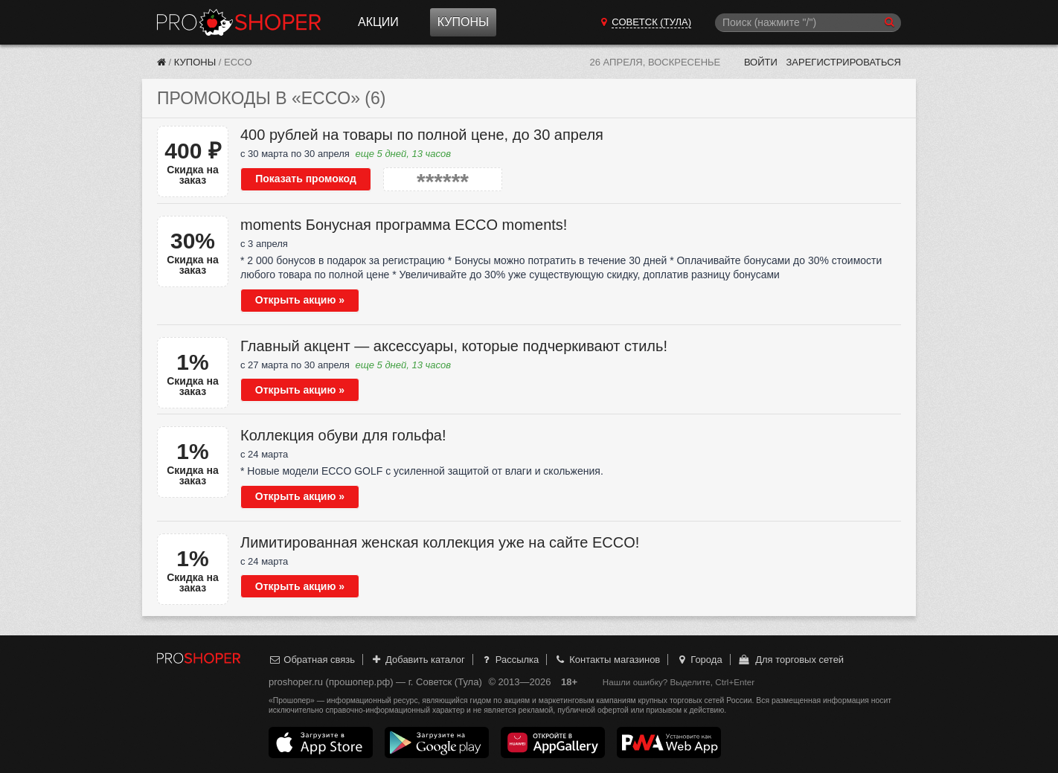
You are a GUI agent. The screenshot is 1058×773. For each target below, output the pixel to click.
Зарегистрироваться (843, 62)
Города (699, 659)
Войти (761, 62)
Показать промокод (305, 179)
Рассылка (509, 659)
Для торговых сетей (790, 659)
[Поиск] (808, 22)
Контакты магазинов (607, 659)
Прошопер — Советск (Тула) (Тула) (239, 22)
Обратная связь (312, 659)
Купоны (463, 22)
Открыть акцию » (299, 300)
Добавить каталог (418, 659)
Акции (378, 22)
